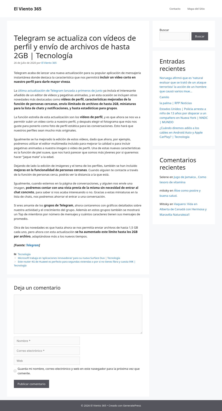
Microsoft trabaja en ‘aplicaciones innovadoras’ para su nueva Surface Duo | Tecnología (69, 258)
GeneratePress (132, 405)
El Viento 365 (27, 9)
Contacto (174, 8)
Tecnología (24, 254)
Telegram (32, 245)
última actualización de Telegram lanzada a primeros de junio (60, 90)
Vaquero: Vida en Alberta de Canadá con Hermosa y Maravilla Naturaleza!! (183, 209)
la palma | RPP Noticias (176, 103)
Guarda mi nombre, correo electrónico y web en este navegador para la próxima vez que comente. (79, 371)
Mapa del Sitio (196, 8)
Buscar (164, 30)
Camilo (164, 97)
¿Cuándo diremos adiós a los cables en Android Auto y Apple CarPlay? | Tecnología (181, 132)
